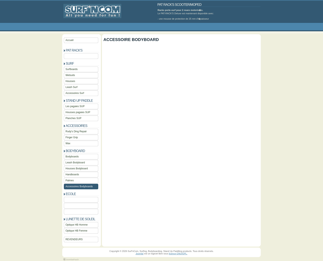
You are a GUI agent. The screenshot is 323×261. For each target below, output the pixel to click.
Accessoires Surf (75, 93)
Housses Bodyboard (77, 168)
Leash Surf (71, 87)
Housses (70, 81)
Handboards (72, 174)
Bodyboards (72, 156)
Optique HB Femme (76, 230)
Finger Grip (72, 137)
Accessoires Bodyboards (79, 186)
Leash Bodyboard (75, 162)
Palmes (70, 180)
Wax (68, 143)
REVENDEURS (74, 239)
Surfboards (72, 69)
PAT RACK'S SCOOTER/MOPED (179, 4)
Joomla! (140, 253)
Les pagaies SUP (75, 106)
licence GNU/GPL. (178, 253)
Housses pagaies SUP (78, 112)
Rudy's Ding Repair (76, 131)
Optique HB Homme (77, 224)
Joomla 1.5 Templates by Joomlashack (71, 259)
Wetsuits (70, 75)
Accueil (70, 40)
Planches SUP (73, 118)
